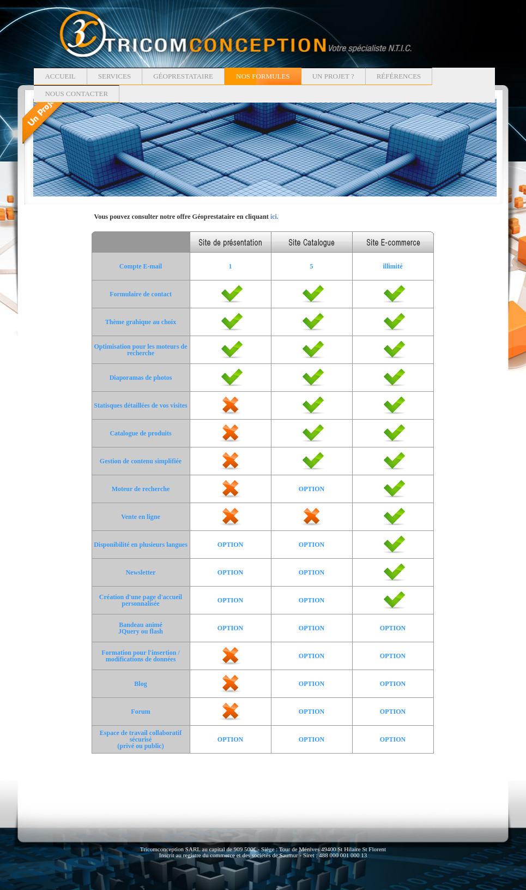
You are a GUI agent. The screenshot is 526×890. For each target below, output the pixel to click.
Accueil (60, 76)
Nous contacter (76, 93)
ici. (274, 216)
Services (114, 76)
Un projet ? (333, 76)
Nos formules (263, 76)
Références (399, 76)
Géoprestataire (183, 76)
